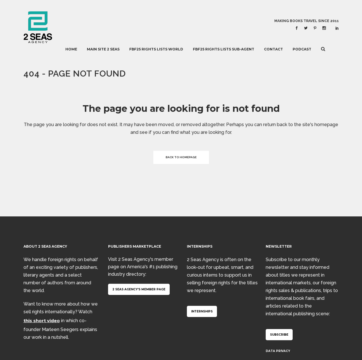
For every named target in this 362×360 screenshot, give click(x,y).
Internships (202, 311)
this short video (42, 320)
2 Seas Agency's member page (138, 289)
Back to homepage (181, 157)
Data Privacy (278, 351)
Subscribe (279, 334)
